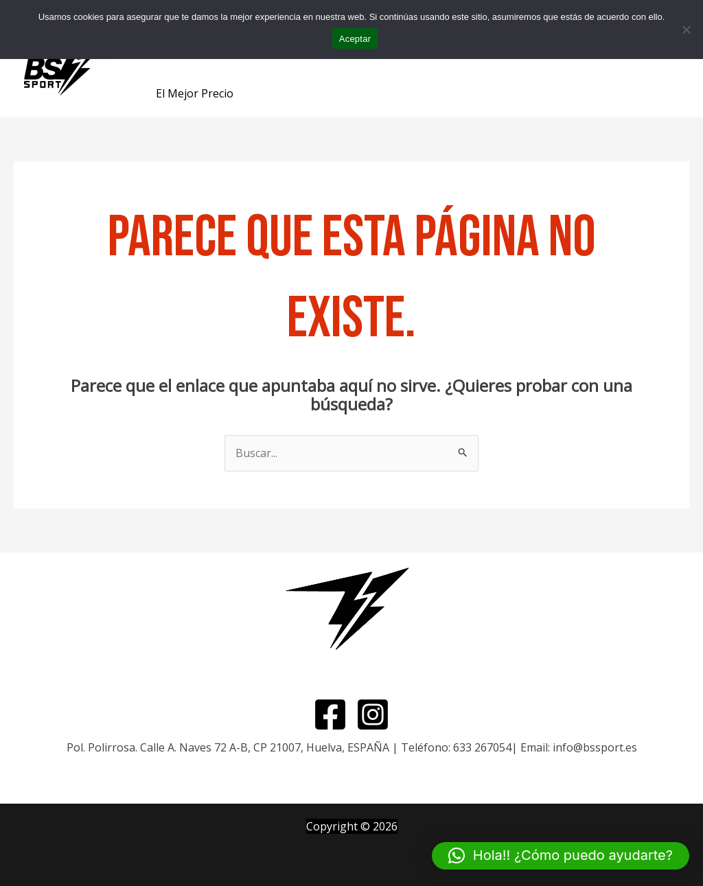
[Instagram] (373, 714)
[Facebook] (330, 714)
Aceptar (355, 39)
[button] (560, 856)
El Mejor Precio (194, 93)
